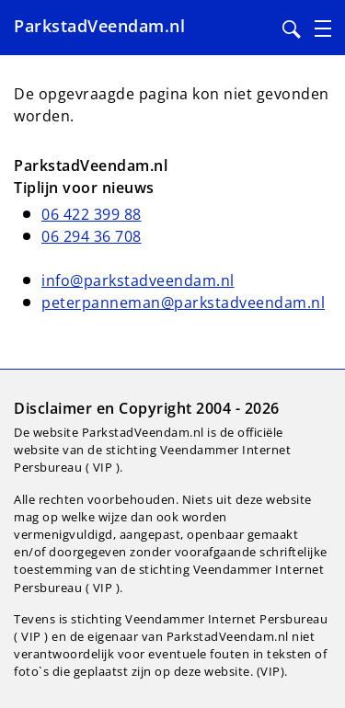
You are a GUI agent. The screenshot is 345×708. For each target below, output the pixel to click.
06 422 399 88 (91, 214)
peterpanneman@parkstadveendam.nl (183, 302)
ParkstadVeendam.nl (99, 26)
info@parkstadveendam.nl (138, 280)
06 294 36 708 (91, 236)
